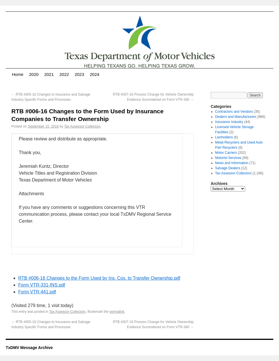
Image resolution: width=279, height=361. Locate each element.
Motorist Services (228, 158)
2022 (64, 74)
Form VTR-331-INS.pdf (41, 285)
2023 (79, 74)
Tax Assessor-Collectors (82, 126)
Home (17, 74)
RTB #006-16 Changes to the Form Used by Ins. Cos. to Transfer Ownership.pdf (99, 278)
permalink (117, 312)
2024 (94, 74)
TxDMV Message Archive (29, 347)
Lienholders (224, 137)
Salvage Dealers (227, 168)
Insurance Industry (229, 122)
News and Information (232, 163)
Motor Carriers (226, 153)
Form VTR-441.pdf (37, 291)
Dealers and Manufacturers (236, 117)
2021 (49, 74)
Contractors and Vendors (234, 112)
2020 (33, 74)
